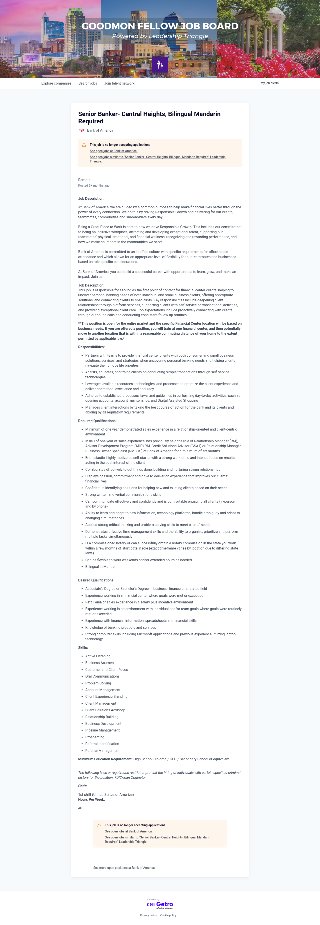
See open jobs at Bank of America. (114, 151)
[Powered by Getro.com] (160, 904)
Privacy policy (148, 915)
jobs (87, 83)
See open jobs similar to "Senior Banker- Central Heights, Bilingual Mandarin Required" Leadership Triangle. (158, 159)
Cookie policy (168, 915)
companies (56, 83)
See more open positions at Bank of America (124, 868)
